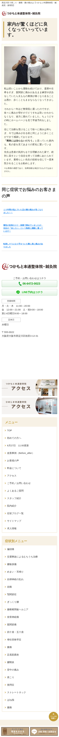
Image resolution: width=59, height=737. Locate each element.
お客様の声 (13, 460)
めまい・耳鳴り (15, 571)
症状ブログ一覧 (15, 513)
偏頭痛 (10, 549)
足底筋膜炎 (13, 654)
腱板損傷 (12, 564)
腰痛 (9, 707)
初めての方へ (14, 438)
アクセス (12, 475)
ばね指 (10, 700)
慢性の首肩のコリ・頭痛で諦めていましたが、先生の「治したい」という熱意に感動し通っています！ (23, 228)
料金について (14, 468)
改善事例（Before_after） (20, 453)
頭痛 (9, 586)
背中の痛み (13, 669)
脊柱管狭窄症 (14, 639)
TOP (9, 430)
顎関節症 (12, 594)
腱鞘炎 (10, 662)
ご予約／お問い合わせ (19, 483)
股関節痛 (12, 624)
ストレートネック (16, 692)
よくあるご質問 (15, 490)
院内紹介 (12, 505)
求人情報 (12, 528)
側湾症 (10, 684)
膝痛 (9, 647)
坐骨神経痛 (13, 617)
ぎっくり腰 (13, 602)
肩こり (10, 677)
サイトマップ (14, 520)
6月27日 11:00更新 (18, 445)
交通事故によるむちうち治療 (22, 556)
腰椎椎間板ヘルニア (17, 609)
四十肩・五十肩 (15, 632)
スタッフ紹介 (14, 498)
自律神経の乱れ (15, 579)
